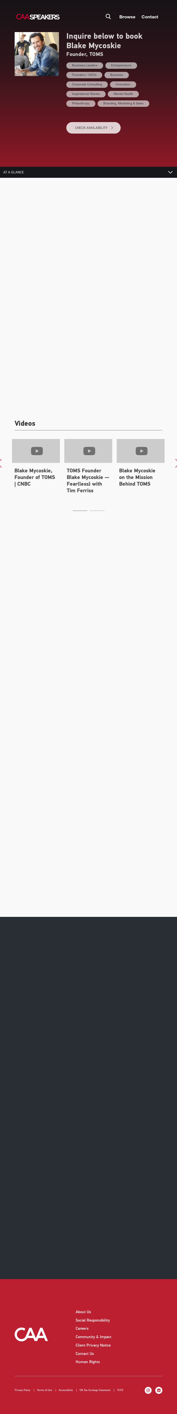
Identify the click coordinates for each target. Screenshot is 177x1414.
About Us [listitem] (83, 1311)
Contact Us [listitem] (85, 1353)
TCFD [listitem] (120, 1390)
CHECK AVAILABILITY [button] (94, 128)
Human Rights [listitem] (88, 1361)
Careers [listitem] (82, 1328)
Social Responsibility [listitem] (93, 1320)
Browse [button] (127, 16)
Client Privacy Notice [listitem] (93, 1345)
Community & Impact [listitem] (93, 1336)
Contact (150, 16)
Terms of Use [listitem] (44, 1390)
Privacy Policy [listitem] (22, 1390)
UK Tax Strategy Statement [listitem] (95, 1390)
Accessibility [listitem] (66, 1390)
